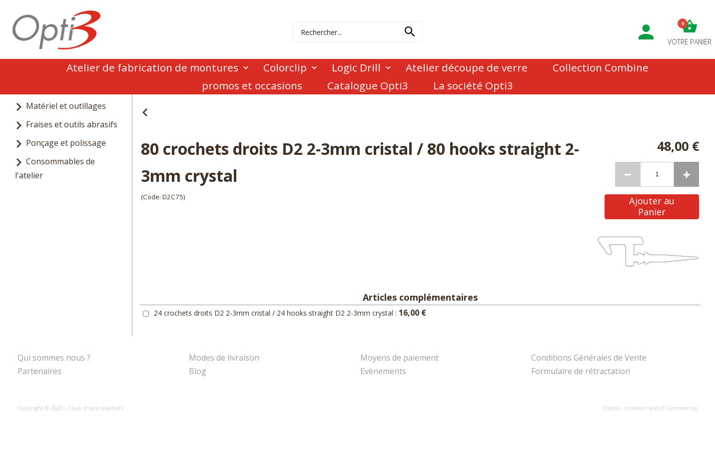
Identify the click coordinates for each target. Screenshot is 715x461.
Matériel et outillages (66, 105)
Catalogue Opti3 (367, 85)
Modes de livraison (224, 357)
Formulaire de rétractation (580, 371)
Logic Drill (356, 67)
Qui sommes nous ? (53, 357)
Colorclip (285, 67)
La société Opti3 (473, 85)
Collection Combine (601, 67)
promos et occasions (252, 85)
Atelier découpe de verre (467, 67)
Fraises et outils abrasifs (71, 124)
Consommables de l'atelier (55, 168)
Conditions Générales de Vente (589, 357)
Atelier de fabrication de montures (152, 67)
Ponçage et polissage (66, 142)
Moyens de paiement (399, 357)
